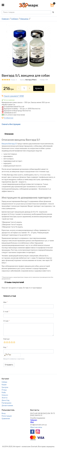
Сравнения (6, 419)
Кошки (4, 385)
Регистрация (7, 416)
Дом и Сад (5, 400)
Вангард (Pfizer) (30, 80)
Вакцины (24, 19)
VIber (32, 422)
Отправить (9, 365)
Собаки (14, 19)
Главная (5, 19)
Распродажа (6, 403)
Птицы (4, 390)
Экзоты (4, 398)
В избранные (8, 118)
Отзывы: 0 (14, 80)
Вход (4, 413)
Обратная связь (36, 427)
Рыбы (4, 392)
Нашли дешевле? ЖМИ (14, 96)
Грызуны (5, 387)
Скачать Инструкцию (11, 124)
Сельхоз (5, 395)
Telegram (33, 420)
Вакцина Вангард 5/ (9, 144)
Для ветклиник (7, 406)
